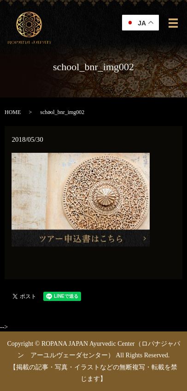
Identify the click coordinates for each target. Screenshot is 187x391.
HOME (13, 112)
